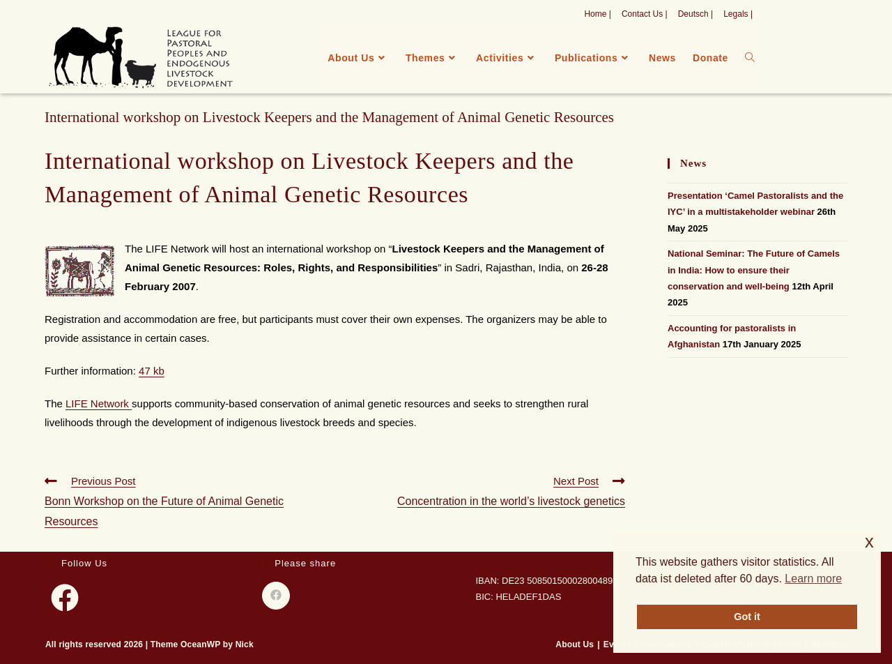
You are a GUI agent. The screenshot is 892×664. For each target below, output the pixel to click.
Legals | (738, 14)
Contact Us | (645, 14)
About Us (574, 644)
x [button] (869, 541)
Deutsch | (695, 14)
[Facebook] (65, 598)
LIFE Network (99, 403)
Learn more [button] (813, 578)
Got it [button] (747, 616)
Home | (597, 14)
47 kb (151, 371)
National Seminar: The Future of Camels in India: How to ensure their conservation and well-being (754, 270)
